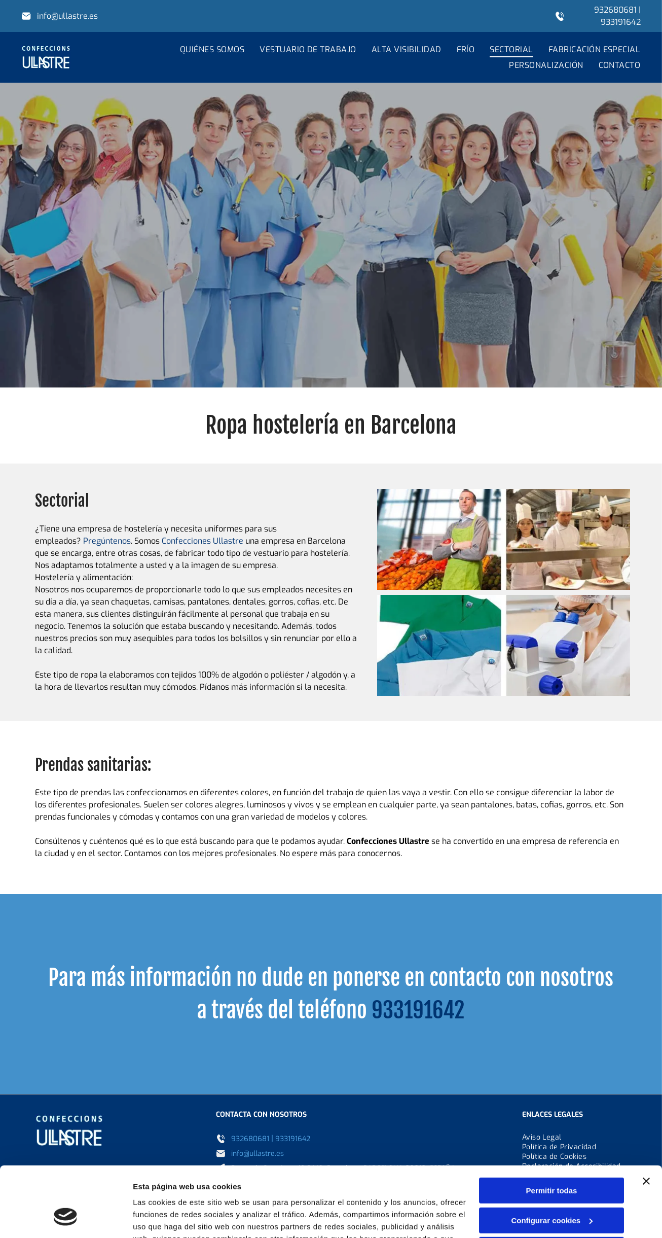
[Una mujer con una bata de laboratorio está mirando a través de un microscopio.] (503, 645)
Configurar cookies (552, 1159)
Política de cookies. (414, 1190)
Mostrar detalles (162, 1218)
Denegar (551, 1188)
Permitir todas (551, 1129)
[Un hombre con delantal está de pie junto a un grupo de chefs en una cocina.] (503, 539)
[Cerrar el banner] (646, 1119)
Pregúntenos (107, 541)
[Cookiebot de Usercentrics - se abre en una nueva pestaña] (65, 1218)
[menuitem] (204, 49)
